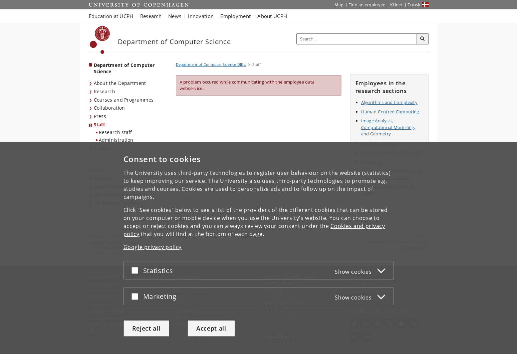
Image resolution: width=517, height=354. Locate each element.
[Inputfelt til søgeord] (356, 38)
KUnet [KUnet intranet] (396, 5)
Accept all (211, 328)
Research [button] (151, 16)
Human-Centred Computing (390, 112)
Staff (99, 124)
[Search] (423, 39)
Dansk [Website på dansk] (414, 5)
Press (100, 116)
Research (104, 91)
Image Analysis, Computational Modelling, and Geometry (388, 127)
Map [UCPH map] (339, 5)
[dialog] (258, 248)
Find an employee (366, 5)
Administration (116, 140)
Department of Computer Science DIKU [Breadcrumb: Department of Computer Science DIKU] (211, 64)
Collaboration (109, 108)
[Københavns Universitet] (100, 40)
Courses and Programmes (124, 100)
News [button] (174, 16)
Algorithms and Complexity (389, 102)
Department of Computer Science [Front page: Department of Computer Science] (124, 68)
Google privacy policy (152, 247)
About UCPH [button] (272, 16)
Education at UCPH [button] (111, 16)
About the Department (120, 83)
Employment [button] (235, 16)
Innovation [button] (201, 16)
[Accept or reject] (137, 270)
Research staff (115, 132)
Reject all (146, 328)
